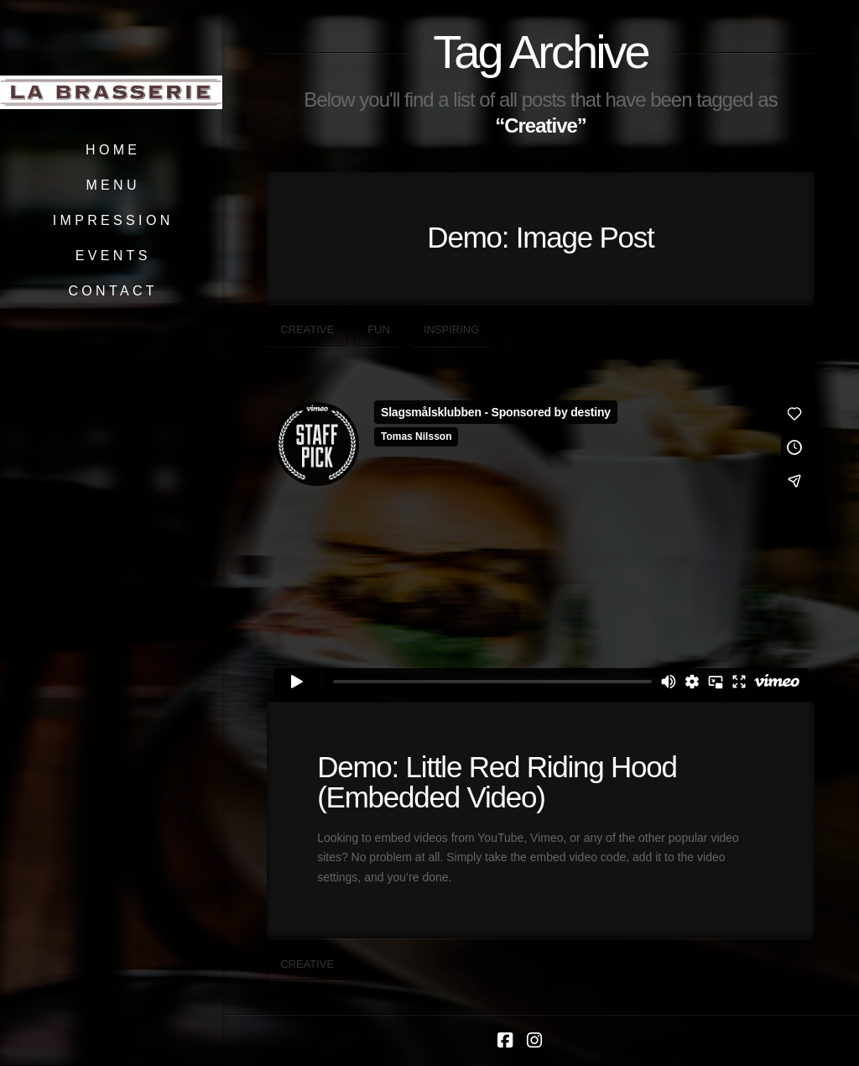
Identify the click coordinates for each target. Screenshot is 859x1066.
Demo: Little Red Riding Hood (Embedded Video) (497, 782)
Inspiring (451, 329)
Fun (378, 329)
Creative (307, 329)
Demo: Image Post (540, 237)
